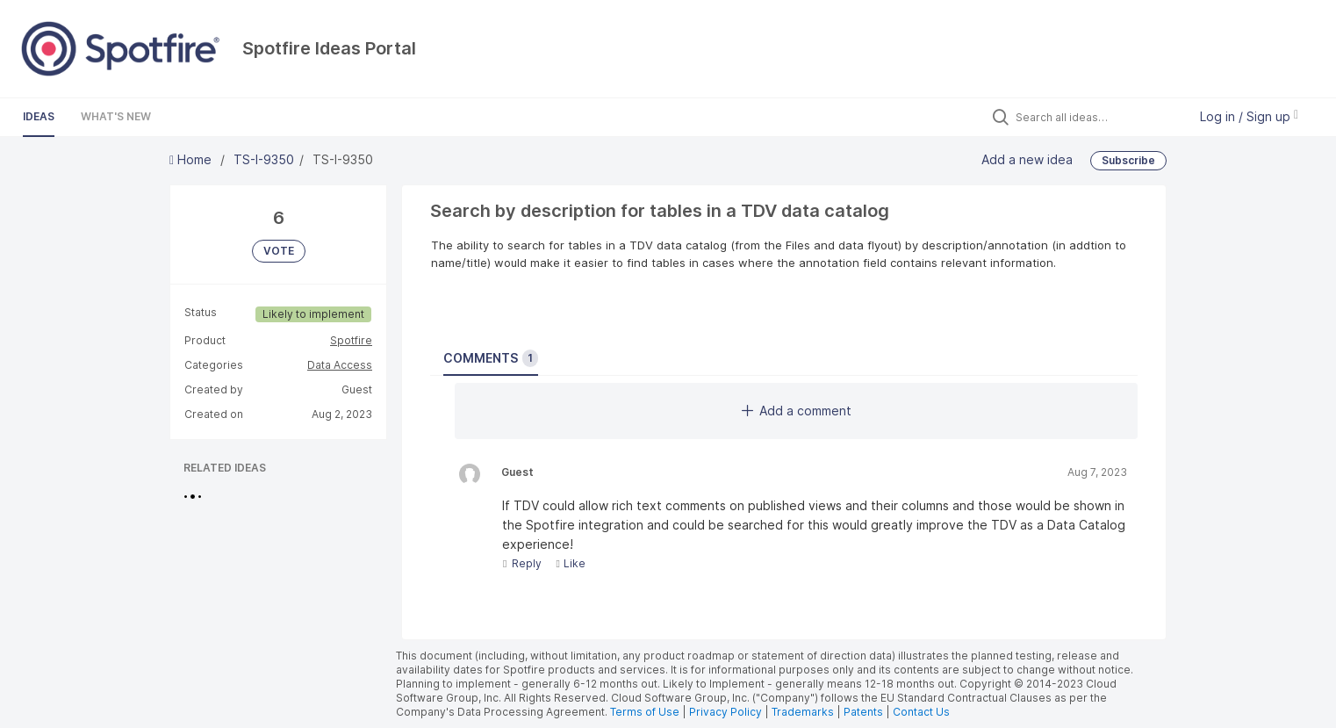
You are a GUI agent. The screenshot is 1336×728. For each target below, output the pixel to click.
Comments (490, 358)
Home (192, 159)
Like (570, 563)
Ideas (38, 116)
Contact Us (921, 711)
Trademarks (804, 711)
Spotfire (351, 340)
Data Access (339, 364)
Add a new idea (1027, 158)
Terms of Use (644, 711)
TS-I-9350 (263, 159)
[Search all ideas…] (1097, 116)
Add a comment (796, 410)
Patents (863, 711)
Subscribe (1128, 160)
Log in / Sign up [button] (1249, 116)
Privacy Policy (725, 711)
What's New (116, 116)
